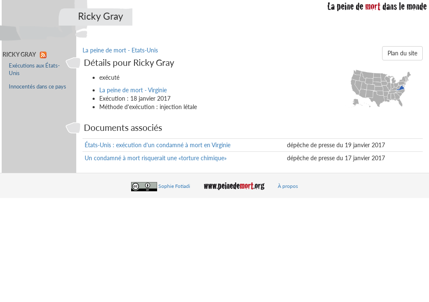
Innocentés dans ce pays (37, 86)
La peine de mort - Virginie (133, 90)
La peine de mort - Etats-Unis (120, 50)
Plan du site (402, 53)
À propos (288, 186)
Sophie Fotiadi (174, 186)
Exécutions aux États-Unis (34, 69)
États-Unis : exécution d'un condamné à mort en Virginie (157, 144)
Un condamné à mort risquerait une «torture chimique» (156, 157)
